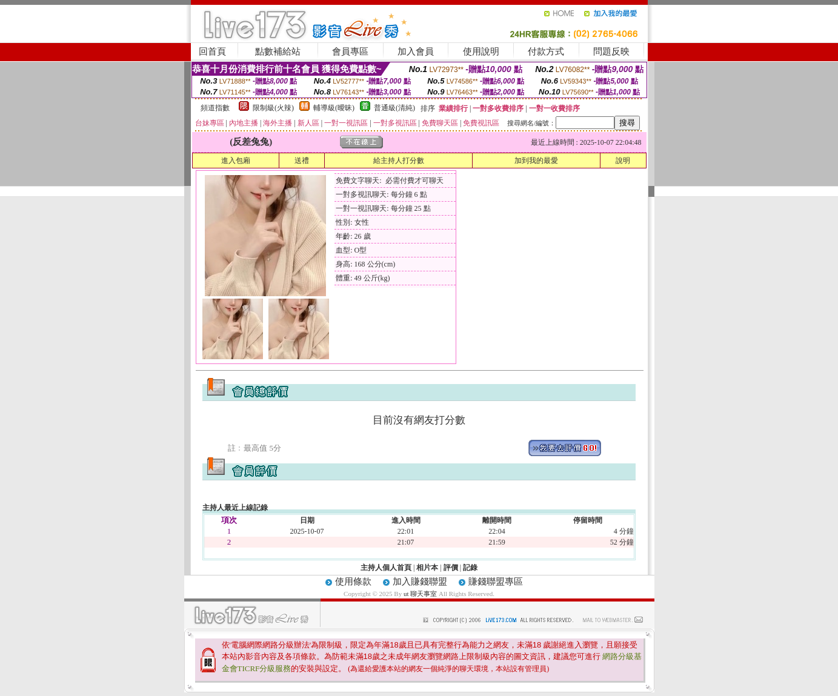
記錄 (470, 567)
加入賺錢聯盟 (420, 581)
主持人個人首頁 (386, 567)
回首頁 (212, 51)
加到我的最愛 (536, 160)
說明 (623, 160)
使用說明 (481, 51)
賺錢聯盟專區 (495, 581)
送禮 (301, 160)
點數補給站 (278, 51)
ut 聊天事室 (421, 593)
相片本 (427, 567)
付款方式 (546, 51)
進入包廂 (235, 160)
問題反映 (611, 51)
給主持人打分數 (398, 160)
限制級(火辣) (273, 108)
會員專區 (350, 51)
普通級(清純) (394, 108)
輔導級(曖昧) (333, 108)
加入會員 (415, 51)
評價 (451, 567)
